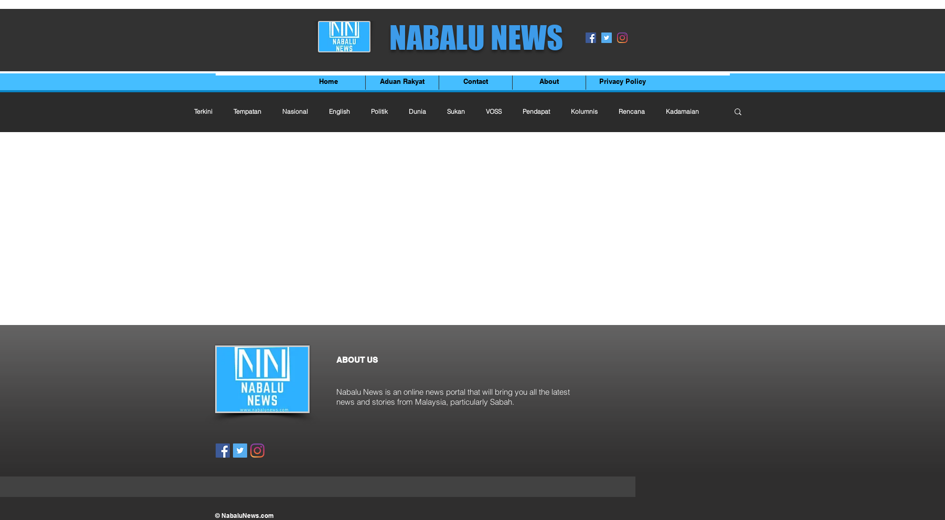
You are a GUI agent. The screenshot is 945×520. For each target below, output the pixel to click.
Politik (379, 111)
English (339, 111)
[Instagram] (622, 37)
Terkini (203, 111)
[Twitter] (606, 37)
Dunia (417, 111)
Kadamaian (682, 111)
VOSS (494, 111)
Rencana (632, 111)
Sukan (456, 111)
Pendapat (536, 111)
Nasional (295, 111)
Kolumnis (584, 111)
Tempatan (247, 111)
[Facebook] (591, 37)
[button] (738, 112)
